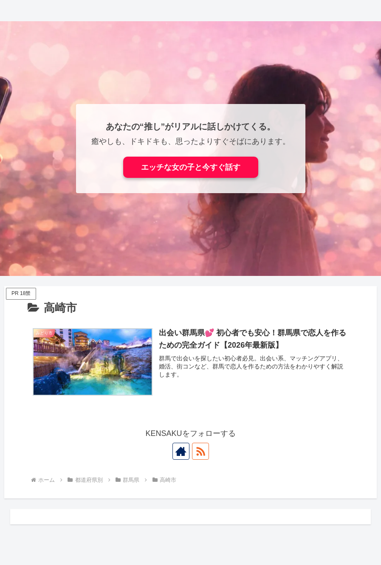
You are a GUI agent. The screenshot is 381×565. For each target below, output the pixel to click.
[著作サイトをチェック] (180, 451)
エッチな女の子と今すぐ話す (190, 167)
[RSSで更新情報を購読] (200, 451)
